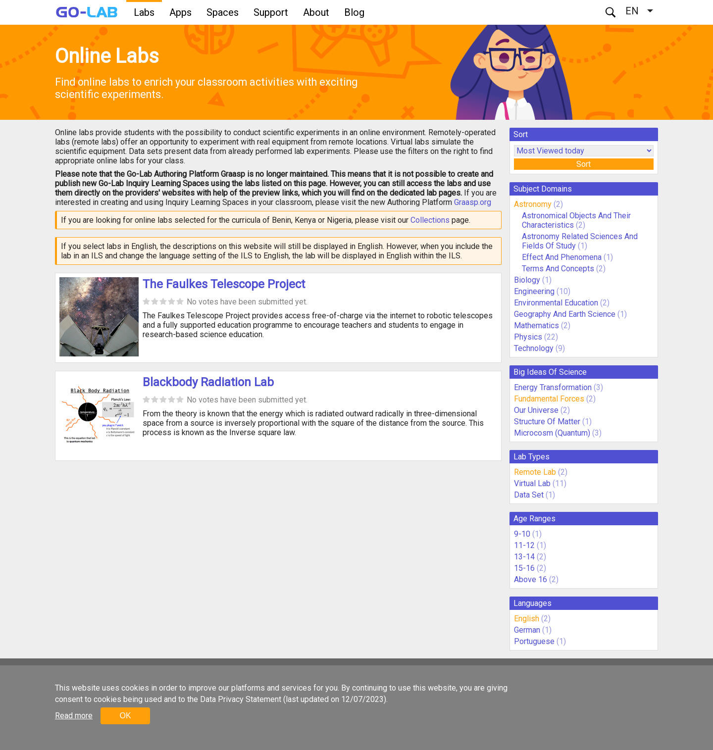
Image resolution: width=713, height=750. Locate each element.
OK (125, 715)
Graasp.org (472, 202)
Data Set (529, 495)
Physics (528, 337)
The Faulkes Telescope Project (224, 284)
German (527, 630)
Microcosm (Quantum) (552, 433)
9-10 (522, 534)
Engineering (534, 291)
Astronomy (533, 204)
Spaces (222, 12)
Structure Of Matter (547, 421)
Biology (527, 280)
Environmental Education (556, 302)
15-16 (524, 568)
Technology (534, 348)
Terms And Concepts (558, 268)
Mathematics (536, 325)
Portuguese (534, 641)
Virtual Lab (532, 483)
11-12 (524, 545)
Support (271, 12)
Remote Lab (535, 472)
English (526, 618)
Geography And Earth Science (564, 314)
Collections (430, 220)
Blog (354, 12)
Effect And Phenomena (562, 257)
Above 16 (530, 579)
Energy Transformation (553, 387)
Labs (144, 12)
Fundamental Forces (549, 398)
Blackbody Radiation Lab (208, 382)
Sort (583, 164)
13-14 (524, 556)
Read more (74, 715)
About (316, 12)
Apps (180, 12)
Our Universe (536, 410)
